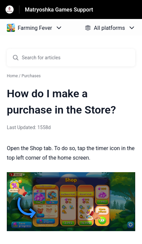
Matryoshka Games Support (59, 9)
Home (12, 76)
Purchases (31, 76)
